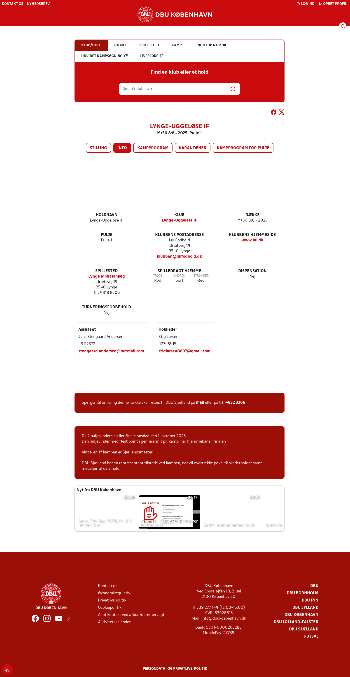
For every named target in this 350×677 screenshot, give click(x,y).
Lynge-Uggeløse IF (179, 220)
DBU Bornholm (302, 593)
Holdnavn (106, 215)
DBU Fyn (310, 600)
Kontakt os (12, 4)
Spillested (106, 271)
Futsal (311, 637)
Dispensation (252, 271)
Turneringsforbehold (106, 307)
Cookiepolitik (109, 608)
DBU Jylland (305, 608)
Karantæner (192, 148)
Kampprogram (152, 148)
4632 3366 (235, 403)
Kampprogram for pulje (243, 148)
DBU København (301, 615)
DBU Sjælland (303, 629)
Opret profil (332, 4)
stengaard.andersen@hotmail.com (111, 351)
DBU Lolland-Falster (296, 622)
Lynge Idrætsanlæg (106, 276)
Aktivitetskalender (114, 622)
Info (122, 148)
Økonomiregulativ (114, 593)
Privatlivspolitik (112, 600)
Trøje (157, 275)
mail (200, 403)
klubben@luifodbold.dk (179, 257)
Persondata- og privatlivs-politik (175, 668)
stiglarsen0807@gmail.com (184, 351)
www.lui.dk (252, 240)
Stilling (98, 148)
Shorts (179, 275)
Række (252, 215)
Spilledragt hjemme (179, 271)
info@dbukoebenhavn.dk (223, 618)
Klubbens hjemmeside (252, 235)
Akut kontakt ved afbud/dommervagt (131, 615)
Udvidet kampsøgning (104, 56)
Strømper (201, 275)
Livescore (151, 56)
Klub (179, 215)
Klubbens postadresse (179, 235)
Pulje (106, 235)
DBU (314, 586)
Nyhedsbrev (38, 4)
